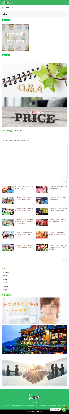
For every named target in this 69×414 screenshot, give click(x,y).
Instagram (33, 402)
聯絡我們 (63, 405)
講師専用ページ (56, 405)
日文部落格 (5, 286)
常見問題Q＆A (20, 405)
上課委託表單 (6, 290)
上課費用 (5, 279)
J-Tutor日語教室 (30, 411)
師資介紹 (5, 283)
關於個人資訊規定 (35, 405)
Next (64, 181)
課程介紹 (5, 275)
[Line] (64, 409)
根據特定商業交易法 (46, 405)
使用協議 (27, 405)
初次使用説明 (6, 272)
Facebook (36, 402)
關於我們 (6, 405)
